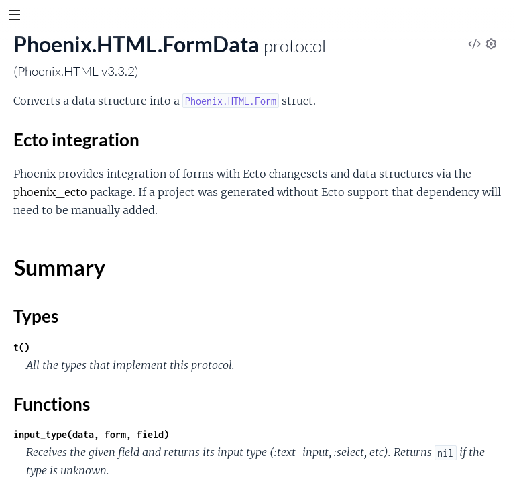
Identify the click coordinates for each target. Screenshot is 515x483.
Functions (51, 404)
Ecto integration (76, 139)
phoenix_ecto (50, 192)
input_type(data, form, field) (91, 434)
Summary (59, 267)
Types (35, 316)
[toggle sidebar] (14, 17)
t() (21, 347)
